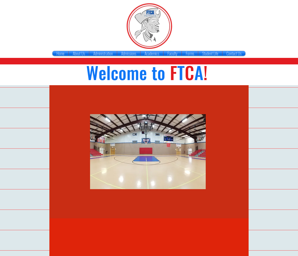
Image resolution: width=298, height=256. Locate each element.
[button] (148, 151)
